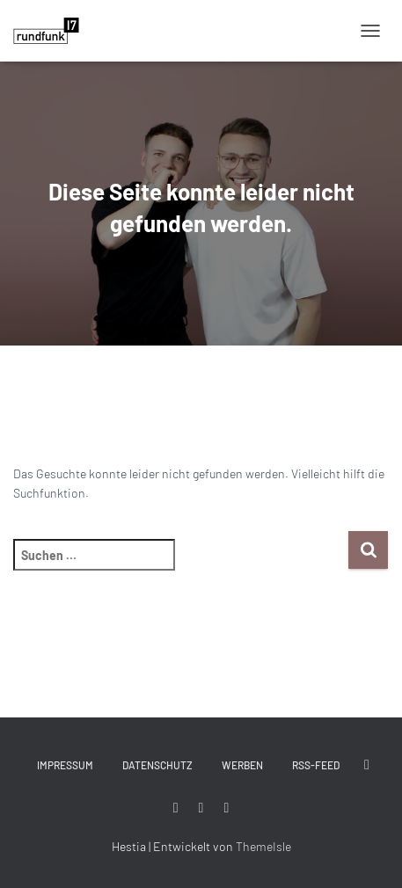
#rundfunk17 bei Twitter (366, 765)
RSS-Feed (316, 765)
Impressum (65, 765)
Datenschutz (157, 765)
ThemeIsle (263, 846)
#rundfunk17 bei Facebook (175, 808)
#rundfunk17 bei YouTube (226, 808)
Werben (242, 765)
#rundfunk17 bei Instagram (201, 808)
